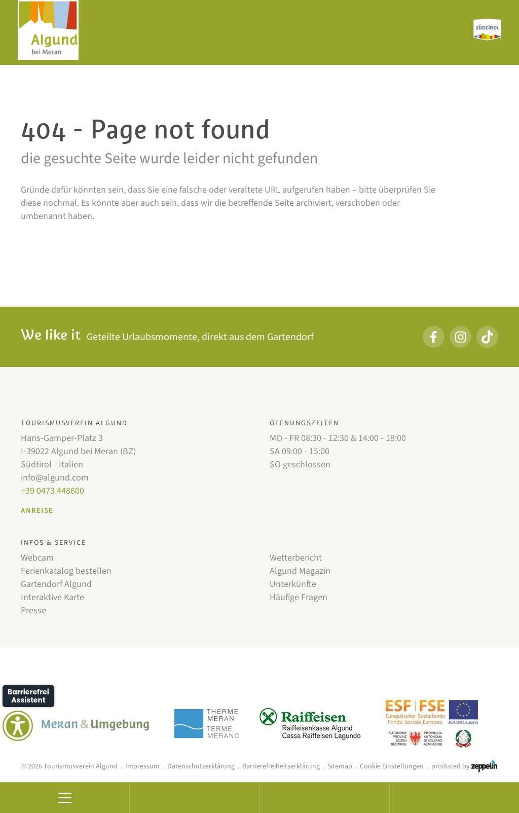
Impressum (142, 766)
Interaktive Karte (52, 597)
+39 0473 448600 (52, 491)
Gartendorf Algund (56, 584)
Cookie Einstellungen (392, 766)
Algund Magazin (300, 571)
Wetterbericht (296, 557)
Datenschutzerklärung (201, 766)
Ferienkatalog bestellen (66, 571)
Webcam (37, 557)
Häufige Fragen (298, 597)
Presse (33, 610)
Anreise (37, 511)
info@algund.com (55, 477)
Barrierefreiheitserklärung (281, 766)
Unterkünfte (293, 584)
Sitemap (339, 766)
